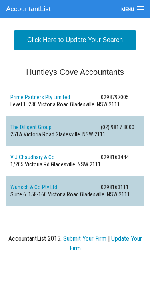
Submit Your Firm (84, 238)
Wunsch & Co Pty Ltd (33, 187)
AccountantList (28, 9)
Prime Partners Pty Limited (40, 97)
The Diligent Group (31, 127)
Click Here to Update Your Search (75, 39)
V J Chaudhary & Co (32, 157)
